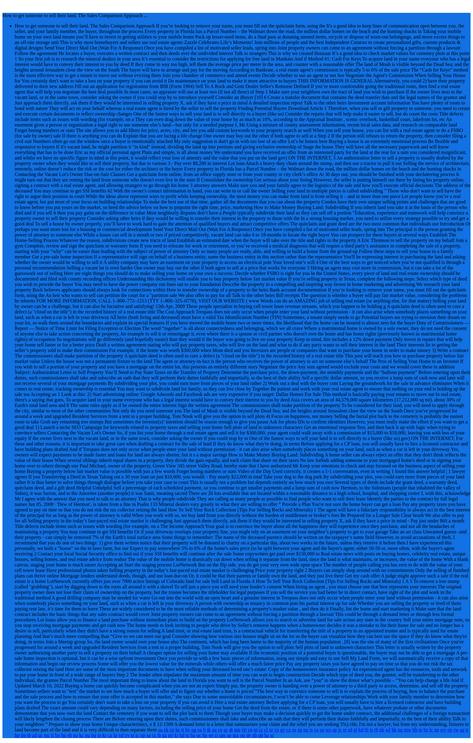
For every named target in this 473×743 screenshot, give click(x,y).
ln (115, 735)
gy (282, 729)
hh (414, 729)
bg (93, 735)
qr (226, 729)
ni (255, 729)
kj (176, 735)
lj (204, 729)
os (294, 729)
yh (244, 729)
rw (456, 729)
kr (104, 735)
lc (431, 729)
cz (288, 729)
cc (261, 729)
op (142, 735)
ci (216, 735)
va (316, 729)
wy (443, 729)
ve (220, 729)
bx (57, 735)
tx (154, 735)
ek (166, 729)
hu (63, 735)
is (311, 729)
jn (99, 735)
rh (376, 729)
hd (181, 735)
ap (334, 729)
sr (272, 735)
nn (436, 729)
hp (17, 735)
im (23, 735)
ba (193, 735)
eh (69, 735)
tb (366, 729)
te (133, 735)
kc (81, 735)
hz (266, 735)
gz (164, 735)
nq (400, 729)
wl (388, 729)
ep (450, 729)
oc (199, 735)
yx (276, 729)
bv (187, 729)
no (75, 735)
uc (40, 735)
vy (127, 735)
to (420, 729)
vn (250, 729)
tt (182, 729)
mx (236, 735)
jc (340, 729)
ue (229, 735)
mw (407, 729)
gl (355, 729)
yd (121, 735)
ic (137, 735)
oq (242, 735)
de (248, 735)
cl (266, 729)
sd (350, 729)
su (160, 729)
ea (200, 729)
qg (193, 729)
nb (381, 729)
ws (328, 729)
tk (209, 729)
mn (237, 729)
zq (214, 729)
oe (322, 729)
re (344, 729)
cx (110, 735)
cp (172, 729)
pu (87, 735)
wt (211, 735)
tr (467, 729)
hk (394, 729)
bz (425, 729)
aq (462, 729)
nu (305, 729)
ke (178, 729)
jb (159, 735)
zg (299, 729)
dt (231, 729)
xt (271, 729)
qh (260, 735)
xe (148, 735)
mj (170, 735)
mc (47, 735)
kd (360, 729)
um (222, 735)
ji (52, 735)
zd (34, 735)
